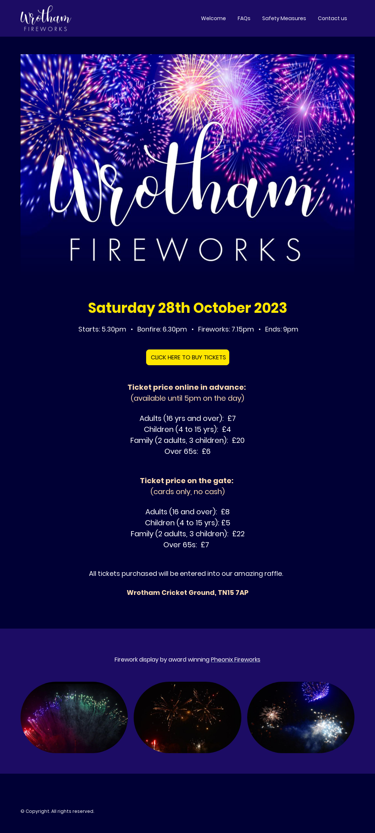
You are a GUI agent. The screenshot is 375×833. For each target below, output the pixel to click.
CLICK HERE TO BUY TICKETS (187, 357)
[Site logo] (46, 18)
